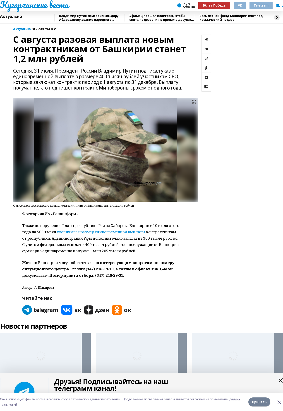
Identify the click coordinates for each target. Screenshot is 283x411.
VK (240, 5)
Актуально (11, 16)
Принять (259, 402)
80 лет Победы (214, 5)
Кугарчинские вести (34, 4)
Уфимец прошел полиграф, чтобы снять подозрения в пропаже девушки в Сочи (161, 17)
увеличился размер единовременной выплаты (101, 231)
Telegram (261, 5)
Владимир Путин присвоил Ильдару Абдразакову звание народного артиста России (89, 17)
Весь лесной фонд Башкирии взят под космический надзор (231, 17)
